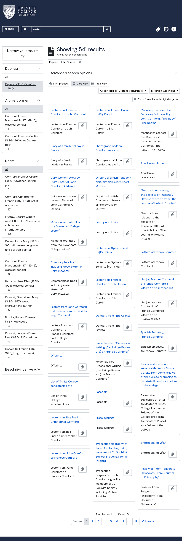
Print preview (58, 83)
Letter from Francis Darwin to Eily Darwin (113, 112)
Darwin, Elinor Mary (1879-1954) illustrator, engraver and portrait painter (22, 247)
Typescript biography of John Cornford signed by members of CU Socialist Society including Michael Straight (112, 452)
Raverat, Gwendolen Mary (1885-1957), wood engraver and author (22, 303)
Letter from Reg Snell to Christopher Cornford (66, 420)
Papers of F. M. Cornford (20, 86)
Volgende (148, 521)
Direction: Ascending (163, 90)
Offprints (56, 355)
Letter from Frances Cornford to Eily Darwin (111, 282)
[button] (158, 29)
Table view (99, 83)
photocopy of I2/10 (153, 443)
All (6, 77)
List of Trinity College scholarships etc (64, 384)
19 (136, 521)
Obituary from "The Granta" (113, 316)
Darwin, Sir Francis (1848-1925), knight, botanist (21, 353)
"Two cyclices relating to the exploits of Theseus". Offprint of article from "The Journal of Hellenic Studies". (158, 197)
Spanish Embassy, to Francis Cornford (154, 335)
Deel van (12, 68)
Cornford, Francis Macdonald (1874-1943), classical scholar (21, 122)
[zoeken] (67, 29)
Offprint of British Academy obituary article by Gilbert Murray (113, 182)
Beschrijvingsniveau (21, 369)
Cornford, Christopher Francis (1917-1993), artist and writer (21, 203)
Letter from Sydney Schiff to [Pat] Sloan (112, 250)
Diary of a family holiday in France (67, 148)
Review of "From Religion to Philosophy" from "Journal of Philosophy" (158, 473)
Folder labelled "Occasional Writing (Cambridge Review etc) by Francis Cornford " (113, 347)
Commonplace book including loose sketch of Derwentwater (67, 266)
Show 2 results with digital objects (156, 99)
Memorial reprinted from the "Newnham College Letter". (66, 226)
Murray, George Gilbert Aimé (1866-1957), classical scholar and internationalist (22, 225)
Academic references (154, 163)
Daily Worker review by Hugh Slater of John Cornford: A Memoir (65, 182)
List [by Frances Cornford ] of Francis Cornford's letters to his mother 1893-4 (158, 286)
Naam (10, 161)
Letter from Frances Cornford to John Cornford (68, 112)
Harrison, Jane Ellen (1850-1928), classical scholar (22, 285)
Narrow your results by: (23, 53)
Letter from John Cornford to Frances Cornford (68, 456)
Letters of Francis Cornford (158, 252)
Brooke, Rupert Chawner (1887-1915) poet (21, 321)
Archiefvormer (17, 100)
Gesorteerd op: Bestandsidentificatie (122, 90)
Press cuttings (105, 418)
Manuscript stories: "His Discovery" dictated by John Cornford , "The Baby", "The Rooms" (158, 116)
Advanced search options (71, 73)
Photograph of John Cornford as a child (109, 148)
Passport (102, 392)
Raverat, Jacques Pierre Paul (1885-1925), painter (21, 337)
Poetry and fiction (107, 222)
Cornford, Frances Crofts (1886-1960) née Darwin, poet (21, 142)
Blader (10, 29)
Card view (80, 83)
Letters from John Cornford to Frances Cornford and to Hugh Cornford (69, 311)
